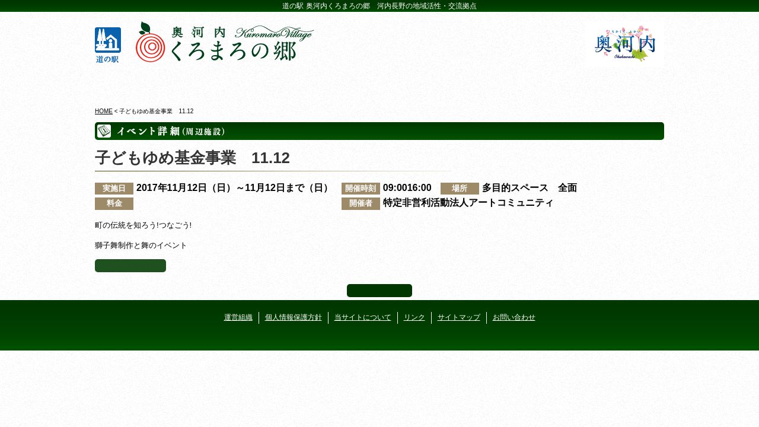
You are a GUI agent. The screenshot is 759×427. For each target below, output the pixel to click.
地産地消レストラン (427, 82)
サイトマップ (459, 317)
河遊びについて (523, 82)
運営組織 (238, 317)
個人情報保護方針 (293, 317)
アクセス (618, 82)
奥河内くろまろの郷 (141, 82)
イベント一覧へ (130, 265)
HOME (104, 111)
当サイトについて (362, 317)
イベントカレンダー (332, 82)
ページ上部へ (379, 290)
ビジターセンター (236, 82)
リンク (414, 317)
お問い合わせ (514, 317)
